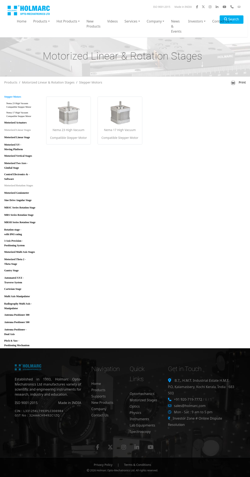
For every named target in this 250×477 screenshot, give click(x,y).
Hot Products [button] (66, 21)
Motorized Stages (143, 400)
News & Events (176, 26)
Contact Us (99, 415)
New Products (93, 24)
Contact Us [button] (220, 21)
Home (22, 21)
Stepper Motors (90, 82)
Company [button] (154, 21)
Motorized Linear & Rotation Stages (48, 82)
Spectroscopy (140, 431)
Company (98, 409)
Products (10, 82)
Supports (98, 396)
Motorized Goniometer (16, 192)
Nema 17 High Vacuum (23, 115)
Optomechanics (142, 393)
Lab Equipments (142, 425)
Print (238, 82)
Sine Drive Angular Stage (17, 200)
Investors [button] (195, 21)
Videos (112, 21)
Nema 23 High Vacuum (23, 106)
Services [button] (131, 21)
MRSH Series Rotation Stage (19, 222)
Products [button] (40, 21)
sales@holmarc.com (190, 405)
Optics (135, 406)
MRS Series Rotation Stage (19, 214)
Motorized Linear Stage (17, 137)
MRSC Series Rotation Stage (19, 207)
